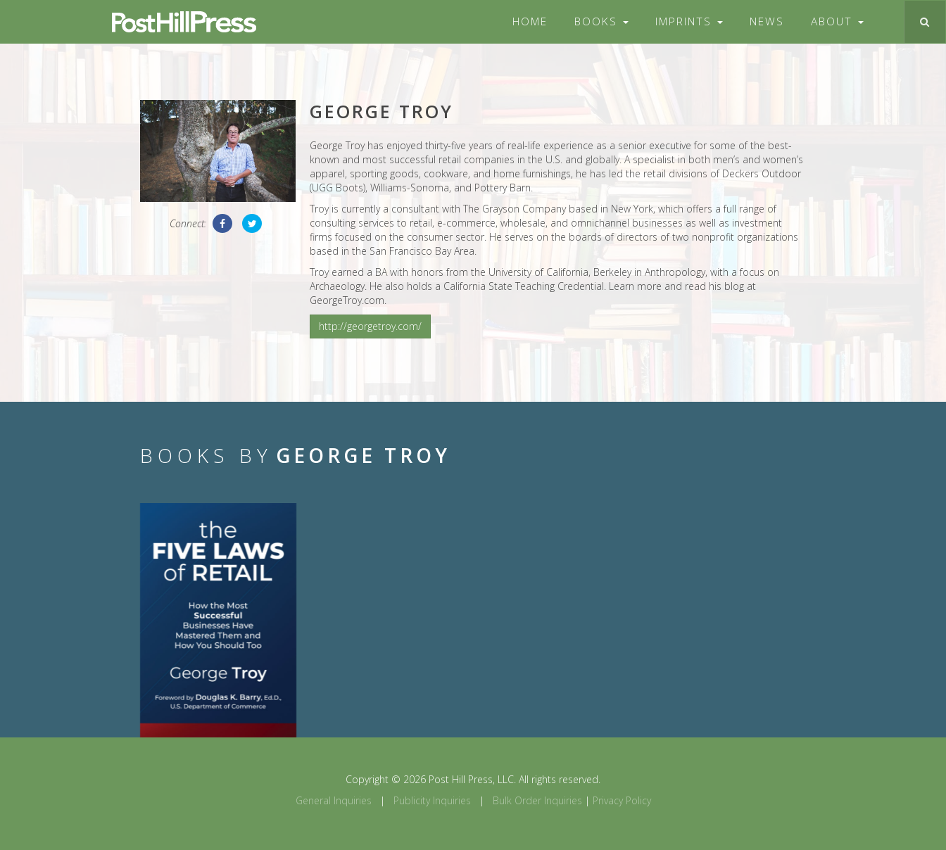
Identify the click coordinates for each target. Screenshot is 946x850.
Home (530, 21)
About (837, 21)
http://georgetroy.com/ (370, 326)
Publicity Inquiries (432, 800)
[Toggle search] (924, 22)
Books (601, 21)
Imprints (689, 21)
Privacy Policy (622, 800)
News (767, 21)
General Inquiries (334, 800)
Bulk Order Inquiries (537, 800)
